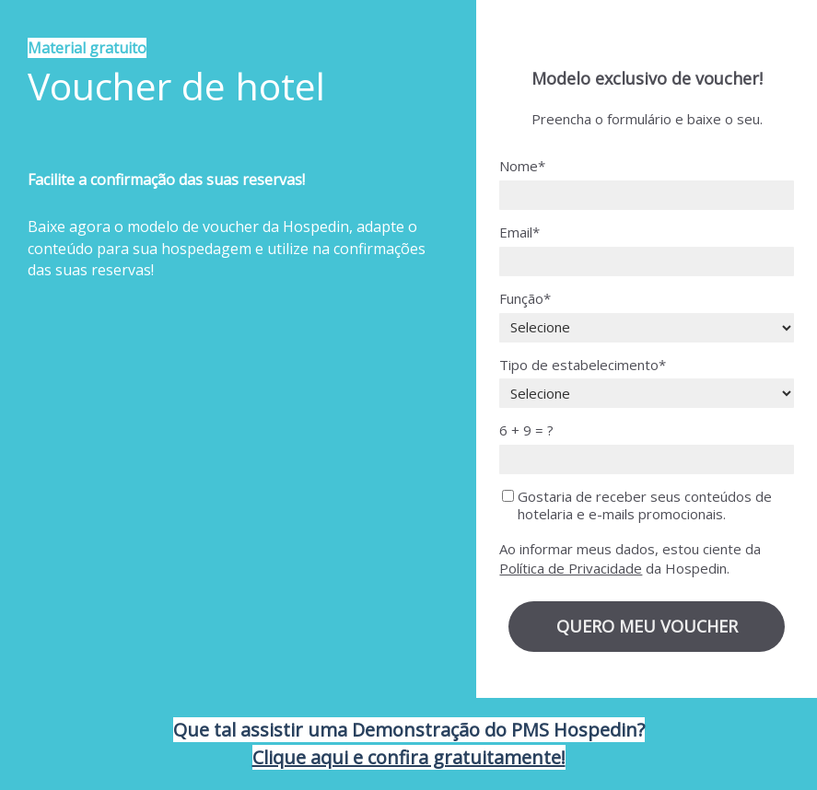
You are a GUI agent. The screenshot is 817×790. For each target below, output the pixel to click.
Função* (525, 299)
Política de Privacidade (570, 568)
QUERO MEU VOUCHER (647, 626)
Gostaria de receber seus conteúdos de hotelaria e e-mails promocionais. (637, 505)
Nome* (522, 166)
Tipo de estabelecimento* (582, 365)
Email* (519, 232)
